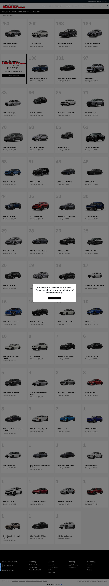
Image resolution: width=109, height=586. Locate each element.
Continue (54, 298)
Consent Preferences (0, 567)
